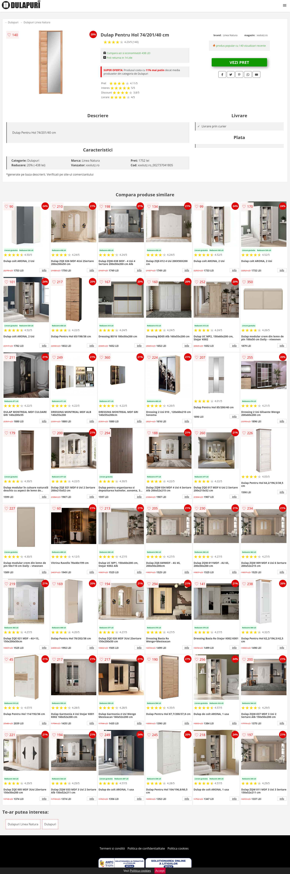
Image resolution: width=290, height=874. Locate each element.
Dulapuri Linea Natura (37, 22)
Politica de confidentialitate (146, 848)
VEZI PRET (239, 62)
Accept (160, 871)
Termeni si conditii (112, 848)
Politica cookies (178, 848)
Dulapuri (13, 22)
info (44, 270)
